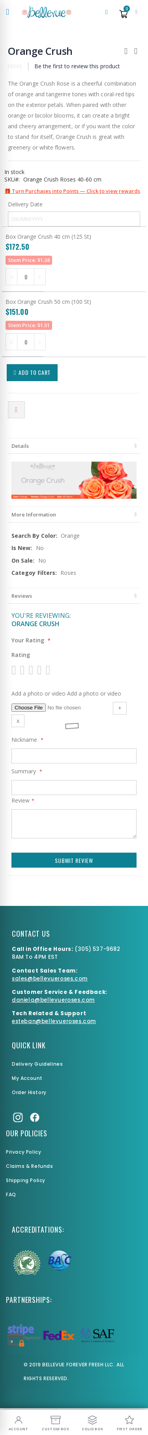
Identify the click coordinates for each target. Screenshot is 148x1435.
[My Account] (18, 1422)
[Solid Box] (92, 1422)
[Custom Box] (55, 1422)
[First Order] (129, 1422)
